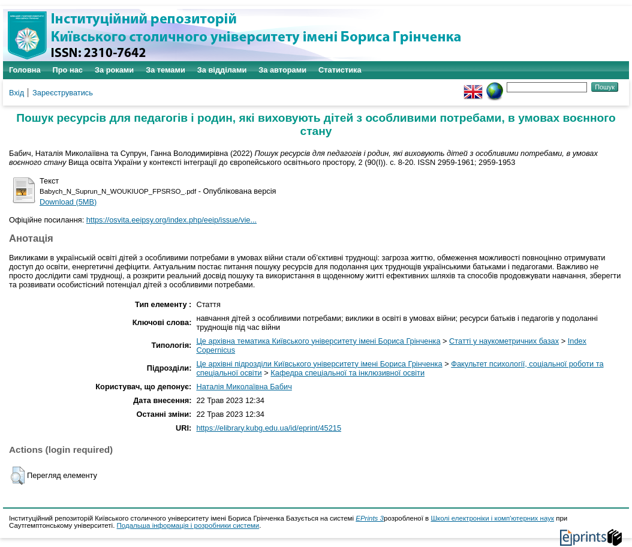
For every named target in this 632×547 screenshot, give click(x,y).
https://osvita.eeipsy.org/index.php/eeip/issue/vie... (171, 219)
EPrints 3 (370, 518)
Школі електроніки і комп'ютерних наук (492, 518)
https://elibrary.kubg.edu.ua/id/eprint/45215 (268, 427)
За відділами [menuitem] (222, 69)
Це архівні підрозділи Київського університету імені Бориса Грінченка (319, 363)
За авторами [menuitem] (282, 69)
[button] (18, 476)
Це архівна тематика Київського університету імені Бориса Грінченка (318, 340)
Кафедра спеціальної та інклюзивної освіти (347, 372)
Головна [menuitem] (25, 69)
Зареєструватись (62, 92)
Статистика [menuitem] (340, 69)
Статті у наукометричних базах (504, 340)
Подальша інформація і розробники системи (188, 525)
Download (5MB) (68, 201)
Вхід (16, 92)
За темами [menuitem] (165, 69)
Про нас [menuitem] (68, 69)
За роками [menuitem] (114, 69)
